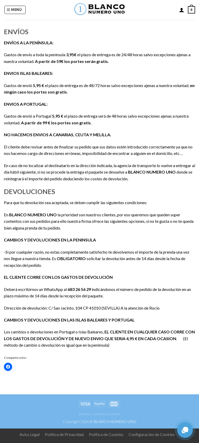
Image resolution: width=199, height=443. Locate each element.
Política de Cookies (106, 434)
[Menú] (15, 10)
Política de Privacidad (64, 434)
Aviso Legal (29, 434)
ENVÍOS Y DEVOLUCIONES (99, 414)
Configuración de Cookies (152, 434)
